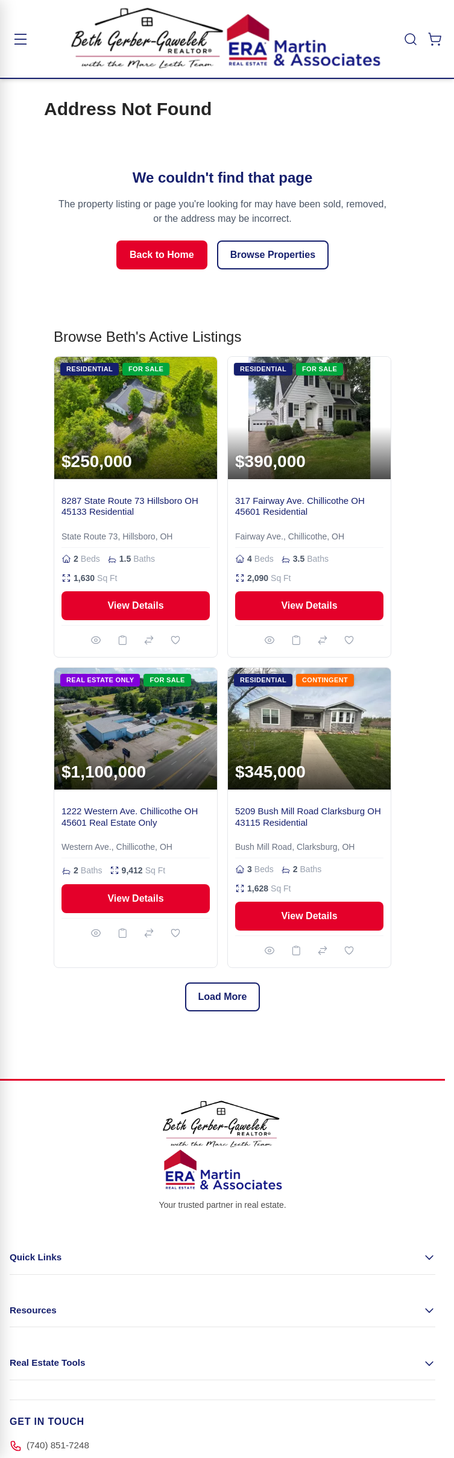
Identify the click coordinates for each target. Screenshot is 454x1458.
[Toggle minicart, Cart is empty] (434, 39)
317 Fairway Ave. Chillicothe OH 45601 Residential (300, 506)
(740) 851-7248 (58, 1445)
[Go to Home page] (226, 39)
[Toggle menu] (20, 39)
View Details (135, 605)
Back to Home (162, 255)
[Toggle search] (410, 39)
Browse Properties (272, 255)
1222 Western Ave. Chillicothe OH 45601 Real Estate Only (129, 817)
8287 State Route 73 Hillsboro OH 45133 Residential (129, 506)
